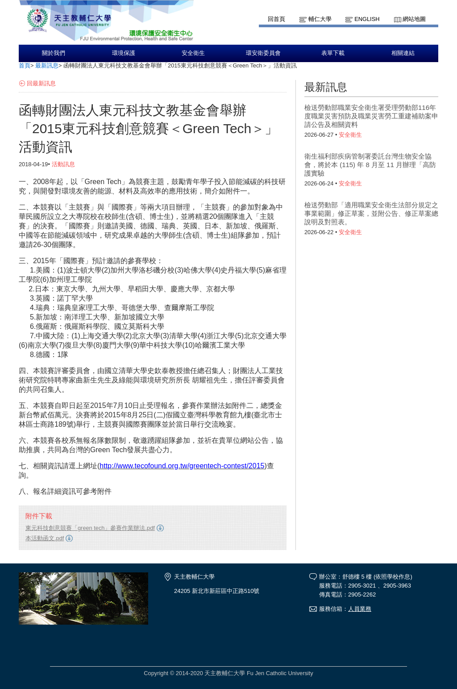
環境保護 (123, 53)
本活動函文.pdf (44, 538)
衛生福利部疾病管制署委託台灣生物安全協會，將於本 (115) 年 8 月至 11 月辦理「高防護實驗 (370, 164)
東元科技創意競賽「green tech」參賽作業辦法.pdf (90, 528)
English (366, 19)
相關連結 (403, 53)
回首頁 (276, 19)
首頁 (24, 65)
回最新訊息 (41, 83)
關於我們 (53, 53)
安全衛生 (193, 53)
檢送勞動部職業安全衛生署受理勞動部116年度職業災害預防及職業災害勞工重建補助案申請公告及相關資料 (371, 116)
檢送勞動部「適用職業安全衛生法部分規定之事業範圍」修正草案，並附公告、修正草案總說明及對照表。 (371, 213)
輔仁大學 (320, 19)
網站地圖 (414, 19)
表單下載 (333, 53)
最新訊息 (46, 65)
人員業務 (359, 608)
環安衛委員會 (263, 53)
